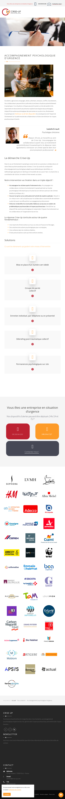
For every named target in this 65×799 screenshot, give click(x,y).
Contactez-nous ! (57, 4)
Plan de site (52, 794)
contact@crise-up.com (13, 778)
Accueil (14, 700)
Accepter (6, 794)
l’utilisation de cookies (15, 789)
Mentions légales (44, 794)
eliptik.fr (37, 794)
